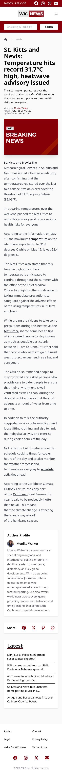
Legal (7, 739)
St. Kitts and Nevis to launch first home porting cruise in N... (27, 689)
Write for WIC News (15, 747)
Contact (36, 731)
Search (49, 26)
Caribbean (20, 494)
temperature (38, 239)
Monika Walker (21, 108)
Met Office (11, 331)
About (7, 731)
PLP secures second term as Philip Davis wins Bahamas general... (28, 667)
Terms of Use (39, 747)
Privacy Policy (40, 739)
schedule (47, 469)
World (19, 39)
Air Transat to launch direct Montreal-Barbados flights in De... (30, 678)
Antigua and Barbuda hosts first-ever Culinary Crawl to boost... (30, 699)
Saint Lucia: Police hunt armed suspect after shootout (26, 657)
